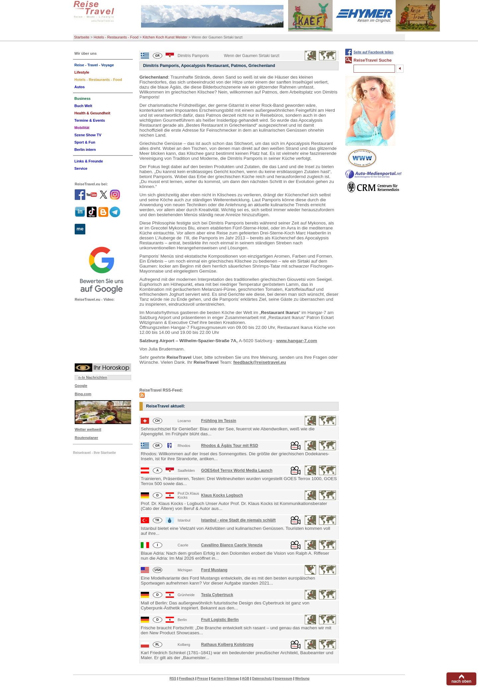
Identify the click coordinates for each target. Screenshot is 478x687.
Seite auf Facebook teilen (373, 52)
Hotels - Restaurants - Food (116, 37)
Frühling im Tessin (218, 420)
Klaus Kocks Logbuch (222, 495)
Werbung (302, 678)
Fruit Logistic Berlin (220, 619)
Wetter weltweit (88, 429)
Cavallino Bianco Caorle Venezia (232, 545)
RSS (173, 678)
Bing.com (83, 394)
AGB (245, 678)
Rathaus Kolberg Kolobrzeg (227, 644)
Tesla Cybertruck (217, 595)
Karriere (217, 678)
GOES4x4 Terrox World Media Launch (237, 470)
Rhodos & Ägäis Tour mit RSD (229, 445)
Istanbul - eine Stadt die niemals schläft (238, 520)
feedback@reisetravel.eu (259, 362)
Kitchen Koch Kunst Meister (165, 37)
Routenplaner (86, 438)
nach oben (461, 681)
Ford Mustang (214, 570)
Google (81, 386)
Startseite (81, 37)
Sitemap (232, 678)
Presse (202, 678)
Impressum (283, 678)
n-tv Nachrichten (92, 377)
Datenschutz (262, 678)
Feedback (187, 678)
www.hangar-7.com (296, 340)
